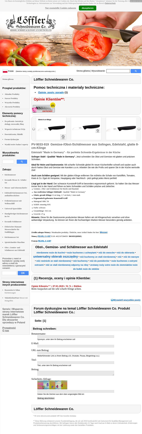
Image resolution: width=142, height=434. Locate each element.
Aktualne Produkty (12, 94)
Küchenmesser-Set (12, 237)
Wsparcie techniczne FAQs (15, 129)
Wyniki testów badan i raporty (16, 144)
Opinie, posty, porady (51, 92)
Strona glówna (83, 71)
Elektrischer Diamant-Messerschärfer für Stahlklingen (13, 229)
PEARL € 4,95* (44, 236)
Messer (104, 232)
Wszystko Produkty (12, 103)
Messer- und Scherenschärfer (16, 188)
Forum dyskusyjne (12, 139)
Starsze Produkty (11, 98)
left (33, 129)
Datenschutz (110, 3)
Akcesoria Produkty (12, 107)
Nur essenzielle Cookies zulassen (60, 8)
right (139, 129)
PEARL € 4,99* (44, 241)
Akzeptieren (87, 8)
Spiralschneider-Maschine (15, 242)
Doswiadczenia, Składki (14, 134)
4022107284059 (62, 236)
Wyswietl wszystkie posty (127, 300)
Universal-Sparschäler (13, 209)
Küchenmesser (10, 175)
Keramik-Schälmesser (13, 222)
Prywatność (9, 328)
